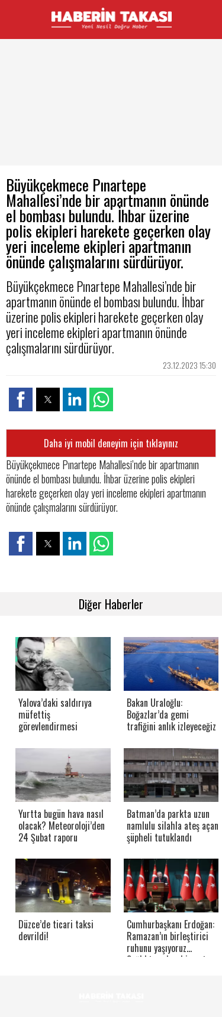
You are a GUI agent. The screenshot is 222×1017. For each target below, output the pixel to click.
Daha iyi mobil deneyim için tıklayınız (111, 443)
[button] (21, 399)
